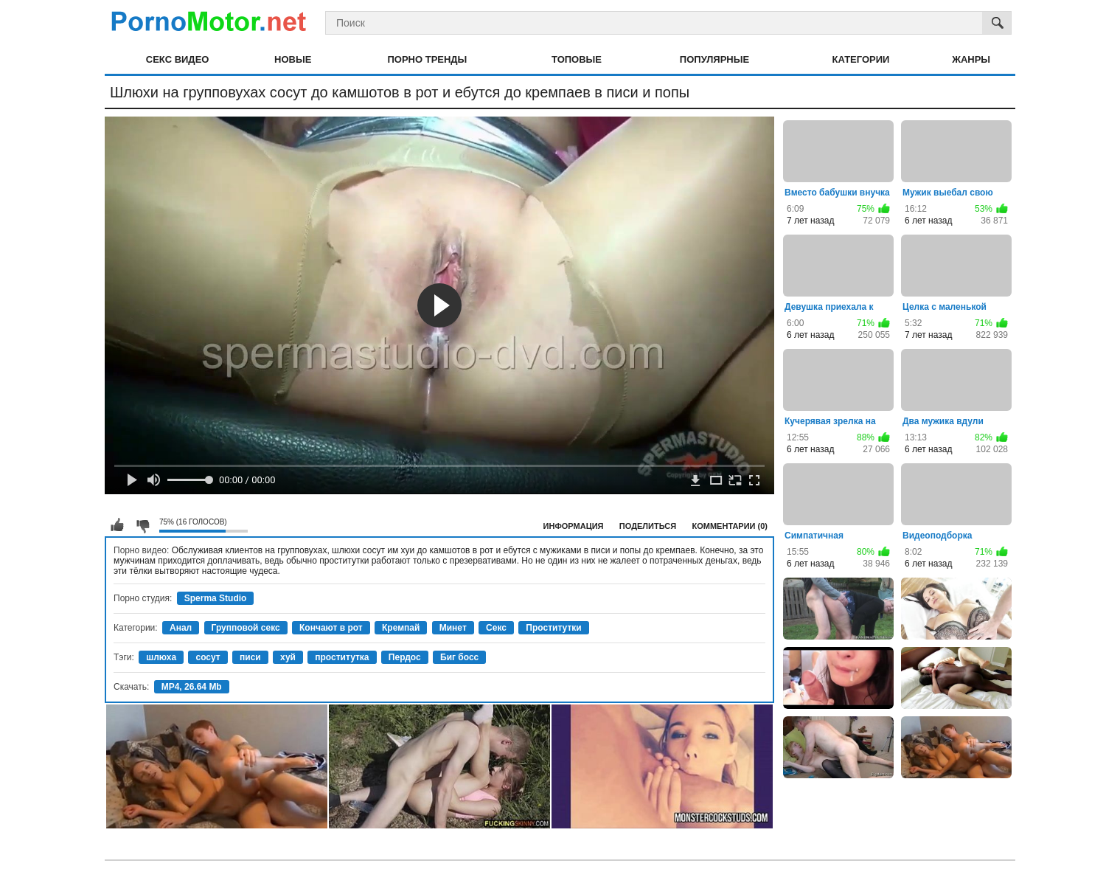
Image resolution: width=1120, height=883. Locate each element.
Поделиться (647, 526)
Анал (181, 628)
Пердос (405, 657)
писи (250, 657)
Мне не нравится (142, 525)
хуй (288, 657)
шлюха (161, 657)
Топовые (577, 59)
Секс (496, 628)
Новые (292, 59)
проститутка (342, 657)
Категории (861, 59)
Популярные (714, 59)
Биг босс (459, 657)
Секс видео (177, 59)
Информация (573, 526)
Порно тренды (427, 59)
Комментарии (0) (730, 526)
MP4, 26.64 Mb (191, 687)
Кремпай (401, 628)
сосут (207, 657)
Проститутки (553, 628)
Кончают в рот (331, 628)
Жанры (971, 59)
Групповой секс (246, 628)
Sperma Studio (215, 598)
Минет (453, 628)
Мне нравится (117, 525)
